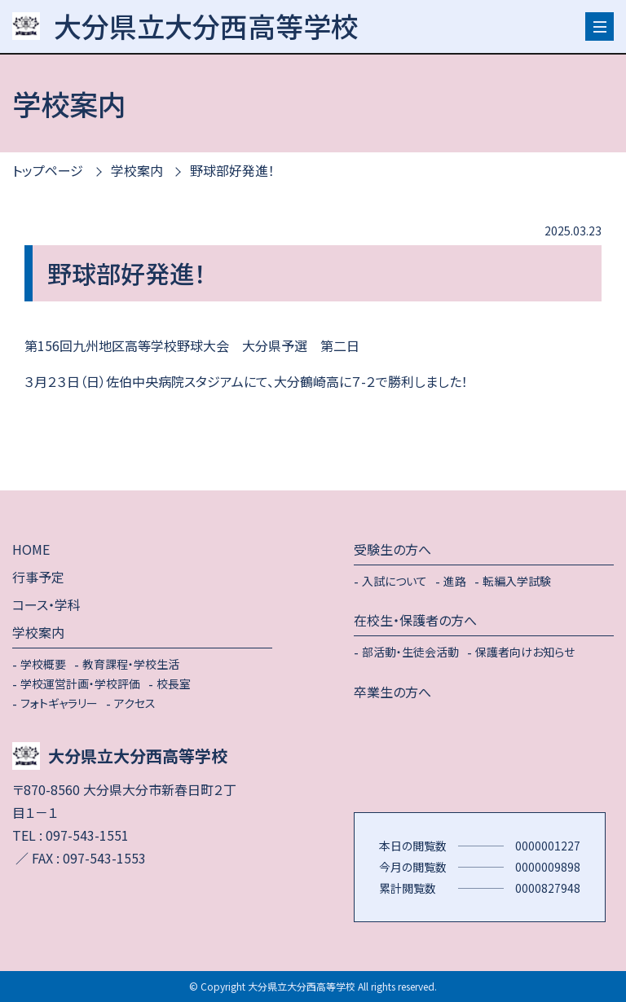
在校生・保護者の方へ (415, 620)
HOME (31, 549)
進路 (454, 581)
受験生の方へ (392, 549)
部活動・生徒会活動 (410, 652)
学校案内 (137, 170)
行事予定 (38, 577)
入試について (394, 581)
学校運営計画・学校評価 (80, 683)
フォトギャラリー (59, 703)
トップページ (47, 170)
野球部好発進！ (232, 170)
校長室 (173, 683)
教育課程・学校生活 (130, 664)
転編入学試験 (517, 581)
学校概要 (43, 664)
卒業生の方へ (392, 691)
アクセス (135, 703)
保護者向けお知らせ (525, 652)
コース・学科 (46, 604)
